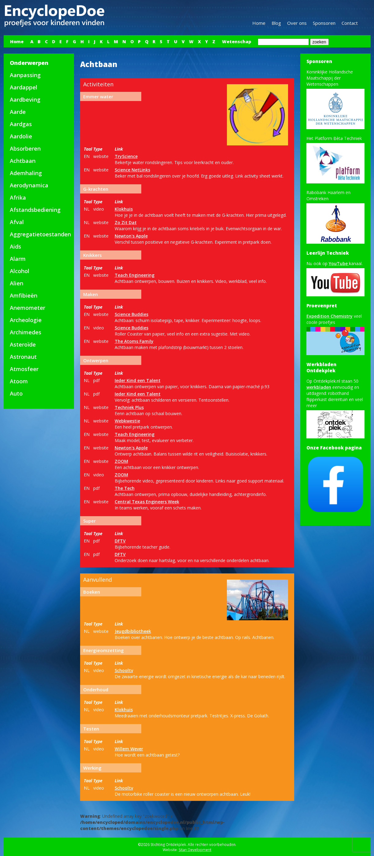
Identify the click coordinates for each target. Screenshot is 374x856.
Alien (16, 283)
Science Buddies (131, 314)
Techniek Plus (129, 407)
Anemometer (27, 307)
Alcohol (19, 271)
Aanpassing (25, 75)
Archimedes (25, 332)
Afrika (18, 197)
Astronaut (23, 356)
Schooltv (124, 670)
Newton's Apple (131, 236)
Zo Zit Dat (126, 222)
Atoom (19, 381)
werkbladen (318, 387)
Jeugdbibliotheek (133, 631)
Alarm (18, 258)
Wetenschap (236, 41)
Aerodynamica (29, 185)
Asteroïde (23, 344)
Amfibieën (23, 295)
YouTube (339, 263)
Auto (16, 393)
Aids (15, 246)
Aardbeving (25, 99)
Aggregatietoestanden (40, 234)
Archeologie (26, 320)
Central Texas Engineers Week (147, 502)
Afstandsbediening (35, 209)
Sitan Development (195, 849)
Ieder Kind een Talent (138, 380)
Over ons (297, 23)
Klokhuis (124, 209)
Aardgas (21, 124)
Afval (17, 222)
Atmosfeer (24, 369)
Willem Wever (129, 749)
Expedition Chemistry (329, 316)
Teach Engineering (134, 275)
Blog (276, 23)
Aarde (18, 111)
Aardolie (21, 136)
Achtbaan (22, 160)
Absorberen (25, 148)
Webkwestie (127, 421)
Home (258, 23)
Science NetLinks (132, 170)
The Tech (125, 488)
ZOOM (121, 461)
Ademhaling (26, 173)
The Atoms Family (134, 341)
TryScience (126, 156)
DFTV (120, 541)
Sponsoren (324, 23)
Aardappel (23, 87)
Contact (350, 23)
